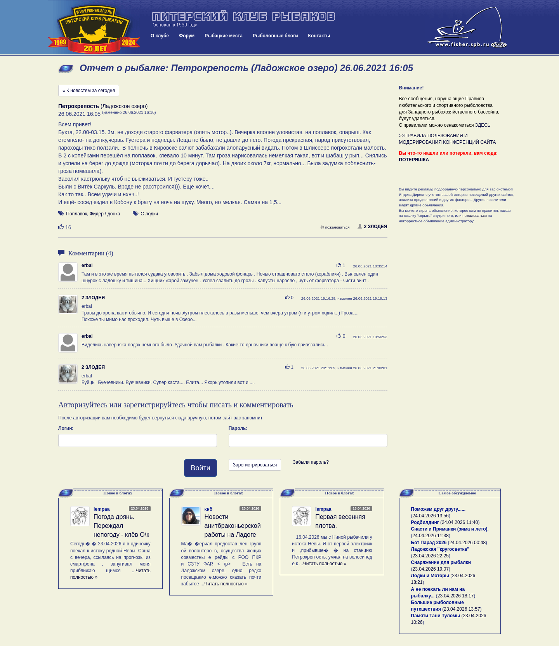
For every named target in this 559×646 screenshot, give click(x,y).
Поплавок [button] (76, 213)
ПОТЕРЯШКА (414, 159)
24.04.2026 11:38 (431, 535)
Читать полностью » (226, 584)
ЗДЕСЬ (483, 125)
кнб (209, 509)
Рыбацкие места (224, 35)
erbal (87, 265)
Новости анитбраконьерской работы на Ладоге (233, 525)
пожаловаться (335, 227)
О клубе (160, 35)
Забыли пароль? (311, 462)
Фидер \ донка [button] (105, 213)
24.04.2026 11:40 (460, 522)
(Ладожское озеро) (103, 106)
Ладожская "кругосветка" (440, 549)
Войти (200, 468)
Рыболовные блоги (275, 35)
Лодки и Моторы (430, 575)
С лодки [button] (149, 213)
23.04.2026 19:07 (431, 569)
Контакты (319, 35)
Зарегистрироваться (255, 465)
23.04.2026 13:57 (462, 609)
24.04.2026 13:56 (431, 516)
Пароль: (238, 428)
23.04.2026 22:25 (431, 556)
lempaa (101, 509)
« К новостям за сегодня (88, 90)
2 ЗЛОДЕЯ (372, 226)
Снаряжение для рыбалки (441, 562)
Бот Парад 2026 (429, 542)
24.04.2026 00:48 (468, 542)
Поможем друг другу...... (438, 509)
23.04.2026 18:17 (455, 596)
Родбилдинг (425, 522)
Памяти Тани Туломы (435, 615)
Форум (186, 35)
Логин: (65, 428)
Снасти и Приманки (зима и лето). (450, 529)
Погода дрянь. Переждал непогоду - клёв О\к (121, 525)
